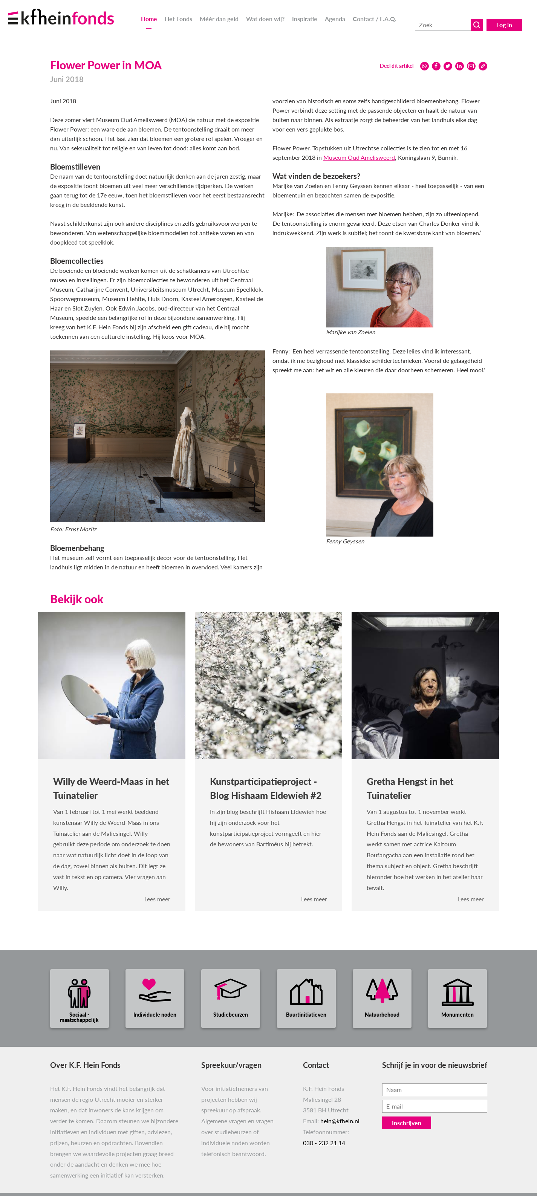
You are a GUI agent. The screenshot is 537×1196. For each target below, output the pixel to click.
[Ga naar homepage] (70, 12)
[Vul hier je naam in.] (434, 1089)
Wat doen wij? (265, 18)
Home (149, 18)
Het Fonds (178, 18)
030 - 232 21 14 (324, 1142)
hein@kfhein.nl (340, 1120)
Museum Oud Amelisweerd (359, 157)
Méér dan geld (219, 18)
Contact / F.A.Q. (374, 18)
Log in (504, 18)
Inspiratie (304, 18)
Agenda (335, 18)
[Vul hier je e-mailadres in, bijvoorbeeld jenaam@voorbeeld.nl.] (434, 1106)
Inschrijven (406, 1122)
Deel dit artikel (396, 66)
